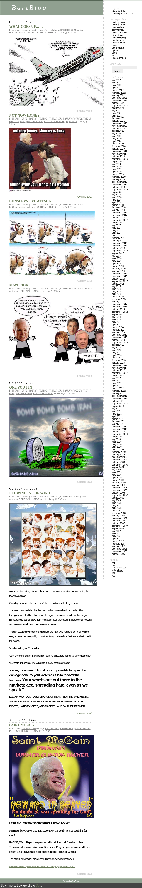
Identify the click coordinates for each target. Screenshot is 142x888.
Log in (114, 562)
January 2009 (118, 485)
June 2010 (117, 442)
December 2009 (119, 457)
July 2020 (116, 133)
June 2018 (117, 197)
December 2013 (119, 334)
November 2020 (119, 126)
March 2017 (118, 235)
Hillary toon (117, 35)
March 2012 (118, 388)
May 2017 (117, 230)
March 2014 (118, 327)
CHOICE (78, 119)
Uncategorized (29, 30)
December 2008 (119, 487)
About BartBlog (119, 11)
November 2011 (119, 398)
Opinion (115, 50)
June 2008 (117, 503)
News (114, 45)
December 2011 (119, 396)
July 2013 (116, 347)
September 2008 (120, 495)
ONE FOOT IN (20, 387)
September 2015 (120, 281)
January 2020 (118, 149)
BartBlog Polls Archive (122, 13)
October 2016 (118, 248)
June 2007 (117, 533)
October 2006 (118, 554)
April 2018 (117, 202)
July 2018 (116, 194)
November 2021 (119, 100)
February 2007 (119, 544)
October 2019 (118, 156)
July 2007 (116, 531)
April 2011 (117, 416)
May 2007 (117, 536)
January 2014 (118, 332)
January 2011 (118, 424)
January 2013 (118, 363)
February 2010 (119, 452)
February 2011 (119, 421)
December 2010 (119, 426)
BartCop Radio (118, 24)
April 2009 (117, 477)
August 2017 (118, 222)
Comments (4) (84, 713)
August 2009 (118, 467)
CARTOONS (66, 30)
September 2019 (120, 159)
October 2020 (118, 128)
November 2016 (119, 245)
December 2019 (119, 151)
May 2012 (117, 383)
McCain (13, 32)
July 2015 (116, 286)
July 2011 (116, 408)
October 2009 (118, 462)
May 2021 (117, 113)
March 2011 (118, 419)
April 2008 (117, 508)
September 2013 (120, 342)
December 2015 (119, 273)
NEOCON (14, 121)
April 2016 (117, 263)
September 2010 (120, 434)
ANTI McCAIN (52, 30)
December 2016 (119, 243)
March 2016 (118, 266)
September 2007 (120, 526)
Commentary (118, 30)
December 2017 (119, 212)
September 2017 (120, 220)
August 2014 (118, 314)
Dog (38, 885)
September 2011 (120, 403)
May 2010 (117, 444)
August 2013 (118, 345)
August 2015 (118, 284)
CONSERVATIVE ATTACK (30, 201)
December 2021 (119, 98)
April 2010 (117, 447)
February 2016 (119, 268)
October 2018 (118, 187)
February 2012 (119, 391)
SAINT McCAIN (21, 725)
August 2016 (118, 253)
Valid (117, 570)
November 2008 (119, 490)
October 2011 (118, 401)
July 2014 (116, 317)
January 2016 (118, 271)
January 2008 (118, 515)
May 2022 (117, 85)
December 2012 (119, 365)
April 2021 (117, 115)
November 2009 (119, 459)
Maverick (78, 30)
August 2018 (118, 192)
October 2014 (118, 309)
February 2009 (119, 482)
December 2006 (119, 548)
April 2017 (117, 233)
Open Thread (118, 48)
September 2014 (120, 312)
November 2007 (119, 520)
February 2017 (119, 238)
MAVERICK (18, 285)
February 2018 (119, 207)
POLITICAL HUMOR (46, 32)
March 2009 (118, 480)
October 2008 (118, 493)
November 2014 (119, 306)
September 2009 (120, 464)
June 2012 (117, 380)
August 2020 (118, 131)
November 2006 (119, 551)
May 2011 (117, 414)
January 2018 (118, 210)
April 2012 (117, 385)
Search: (115, 63)
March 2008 (118, 510)
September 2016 (120, 250)
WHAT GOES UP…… (26, 26)
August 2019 (118, 161)
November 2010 (119, 429)
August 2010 (118, 436)
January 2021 (118, 120)
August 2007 (118, 528)
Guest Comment (119, 32)
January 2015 (118, 301)
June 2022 (117, 82)
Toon (114, 55)
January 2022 (118, 95)
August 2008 (118, 498)
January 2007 (118, 546)
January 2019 (118, 179)
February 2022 (119, 93)
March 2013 (118, 357)
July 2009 (116, 469)
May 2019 (117, 169)
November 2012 (119, 368)
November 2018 (119, 184)
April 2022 (117, 87)
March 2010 (118, 449)
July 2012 (116, 378)
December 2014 (119, 304)
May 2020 (117, 138)
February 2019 (119, 177)
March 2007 (118, 541)
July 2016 (116, 256)
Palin (22, 121)
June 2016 (117, 258)
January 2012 (118, 393)
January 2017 (118, 240)
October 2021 (118, 103)
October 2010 (118, 431)
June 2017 (117, 228)
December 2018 (119, 182)
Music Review (118, 42)
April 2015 (117, 294)
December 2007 (119, 518)
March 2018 (118, 205)
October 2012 (118, 370)
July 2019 (116, 164)
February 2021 (119, 118)
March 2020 (118, 143)
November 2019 (119, 154)
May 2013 (117, 352)
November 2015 (119, 276)
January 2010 (118, 454)
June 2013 (117, 350)
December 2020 (119, 123)
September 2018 (120, 189)
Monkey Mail (118, 40)
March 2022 (118, 90)
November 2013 (119, 337)
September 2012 (120, 373)
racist (43, 499)
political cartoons (26, 32)
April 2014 (117, 324)
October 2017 (118, 217)
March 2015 (118, 296)
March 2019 (118, 174)
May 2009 (117, 475)
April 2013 (117, 355)
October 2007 (118, 523)
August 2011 (118, 406)
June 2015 (117, 289)
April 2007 (117, 538)
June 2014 (117, 319)
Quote (114, 53)
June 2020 (117, 136)
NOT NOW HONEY (24, 115)
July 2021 (116, 110)
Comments (119, 567)
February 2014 (119, 329)
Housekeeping (119, 37)
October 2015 (118, 279)
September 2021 (120, 105)
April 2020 (117, 141)
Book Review (118, 27)
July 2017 (116, 225)
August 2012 (118, 375)
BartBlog (30, 7)
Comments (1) (84, 196)
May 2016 (117, 261)
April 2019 (117, 171)
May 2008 (117, 505)
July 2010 (116, 439)
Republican (71, 121)
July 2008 (116, 500)
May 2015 (117, 291)
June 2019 (117, 166)
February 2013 (119, 360)
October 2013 (118, 340)
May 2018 (117, 200)
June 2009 (117, 472)
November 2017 (119, 215)
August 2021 (118, 108)
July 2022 (116, 80)
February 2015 (119, 299)
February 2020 (119, 146)
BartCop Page (118, 22)
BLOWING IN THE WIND (29, 493)
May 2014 (117, 322)
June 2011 (117, 411)
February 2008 (119, 513)
